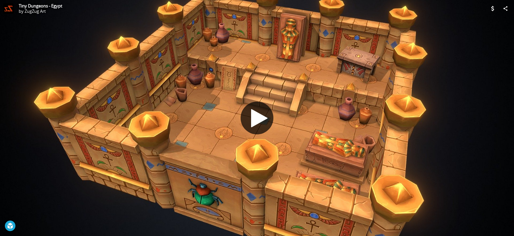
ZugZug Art (35, 11)
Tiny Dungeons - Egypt (40, 6)
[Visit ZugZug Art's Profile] (8, 8)
